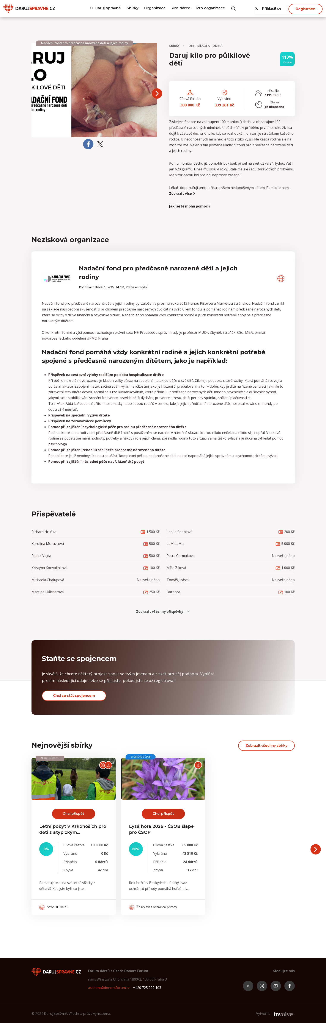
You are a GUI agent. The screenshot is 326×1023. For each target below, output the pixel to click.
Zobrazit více (182, 193)
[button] (268, 9)
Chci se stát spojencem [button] (74, 696)
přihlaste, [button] (113, 680)
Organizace (154, 8)
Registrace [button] (305, 8)
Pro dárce (182, 8)
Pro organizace (214, 8)
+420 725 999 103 (147, 987)
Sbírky (130, 8)
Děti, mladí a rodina (205, 46)
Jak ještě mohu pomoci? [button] (189, 206)
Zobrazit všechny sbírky (266, 746)
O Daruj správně (102, 8)
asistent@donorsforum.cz (109, 987)
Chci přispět (73, 814)
